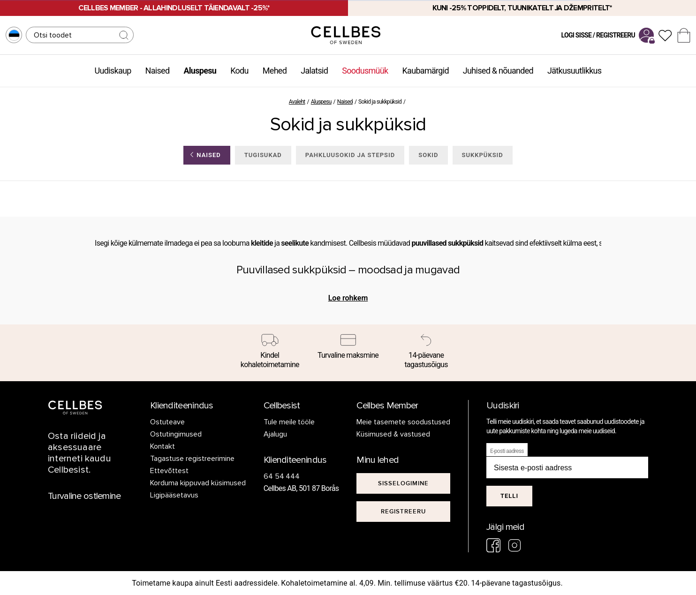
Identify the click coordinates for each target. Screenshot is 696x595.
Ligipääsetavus (174, 495)
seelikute (295, 243)
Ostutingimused (176, 434)
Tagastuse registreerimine (192, 458)
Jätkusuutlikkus (574, 70)
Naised (157, 70)
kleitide (262, 243)
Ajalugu (275, 434)
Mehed (275, 70)
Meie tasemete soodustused (403, 422)
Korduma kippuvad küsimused (198, 483)
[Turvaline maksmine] (348, 348)
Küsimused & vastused (393, 434)
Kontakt (162, 446)
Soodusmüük (365, 70)
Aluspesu (199, 70)
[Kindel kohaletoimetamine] (270, 353)
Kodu (239, 70)
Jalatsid (314, 70)
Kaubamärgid (425, 70)
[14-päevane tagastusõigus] (426, 353)
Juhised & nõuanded (498, 70)
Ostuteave (167, 422)
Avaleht (297, 101)
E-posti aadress (507, 451)
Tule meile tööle (289, 422)
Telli (509, 495)
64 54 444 (282, 476)
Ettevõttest (169, 470)
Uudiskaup (113, 70)
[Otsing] (80, 35)
